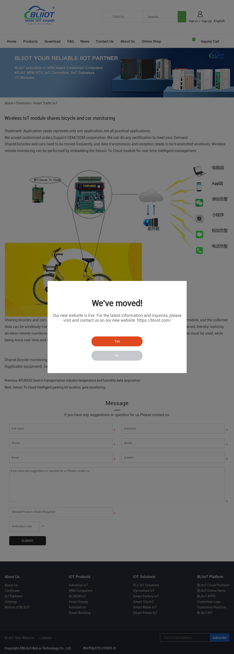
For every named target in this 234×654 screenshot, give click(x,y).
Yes (117, 341)
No (117, 355)
